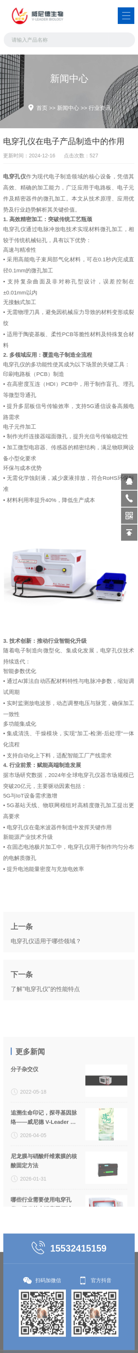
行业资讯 (100, 108)
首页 (41, 108)
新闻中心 (68, 108)
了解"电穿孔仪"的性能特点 (45, 1016)
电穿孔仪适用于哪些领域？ (46, 968)
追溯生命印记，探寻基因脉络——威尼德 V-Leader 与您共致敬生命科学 (44, 1175)
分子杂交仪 (24, 1126)
